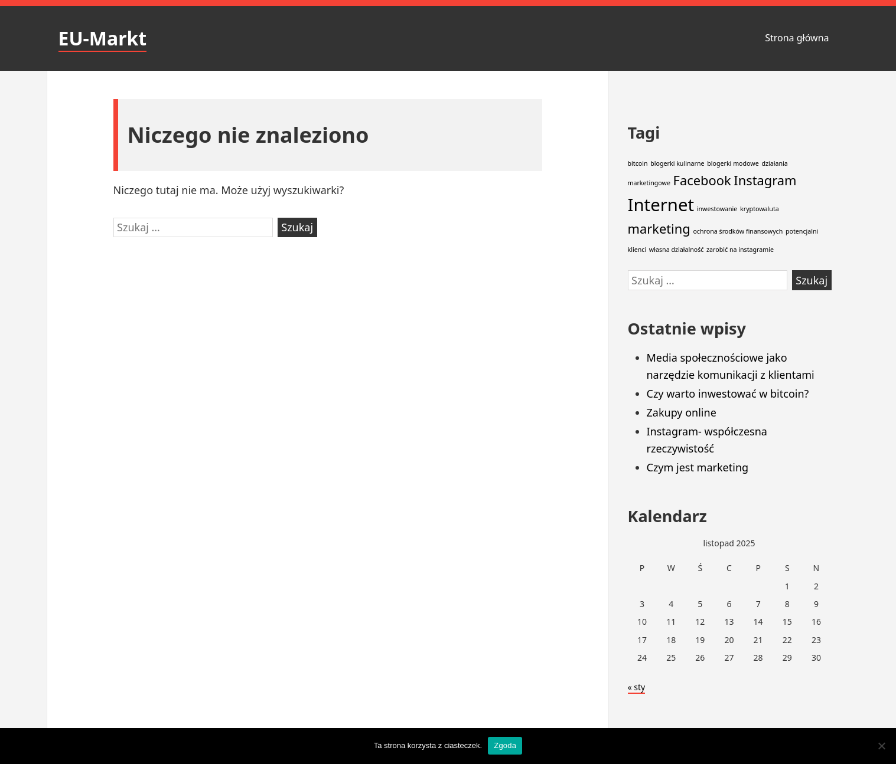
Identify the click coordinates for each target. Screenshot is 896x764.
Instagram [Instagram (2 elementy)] (765, 180)
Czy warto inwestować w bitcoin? (728, 393)
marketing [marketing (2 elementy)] (659, 228)
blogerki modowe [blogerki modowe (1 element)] (733, 163)
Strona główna (797, 37)
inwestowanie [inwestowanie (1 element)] (717, 209)
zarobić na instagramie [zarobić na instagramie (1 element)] (740, 249)
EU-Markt (102, 38)
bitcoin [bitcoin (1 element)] (638, 163)
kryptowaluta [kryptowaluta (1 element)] (759, 209)
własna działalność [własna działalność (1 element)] (676, 249)
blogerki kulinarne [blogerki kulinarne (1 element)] (677, 163)
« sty (637, 687)
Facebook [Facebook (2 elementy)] (702, 180)
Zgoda (505, 745)
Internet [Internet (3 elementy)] (661, 205)
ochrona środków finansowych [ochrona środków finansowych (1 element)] (738, 231)
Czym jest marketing (698, 467)
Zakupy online (681, 412)
